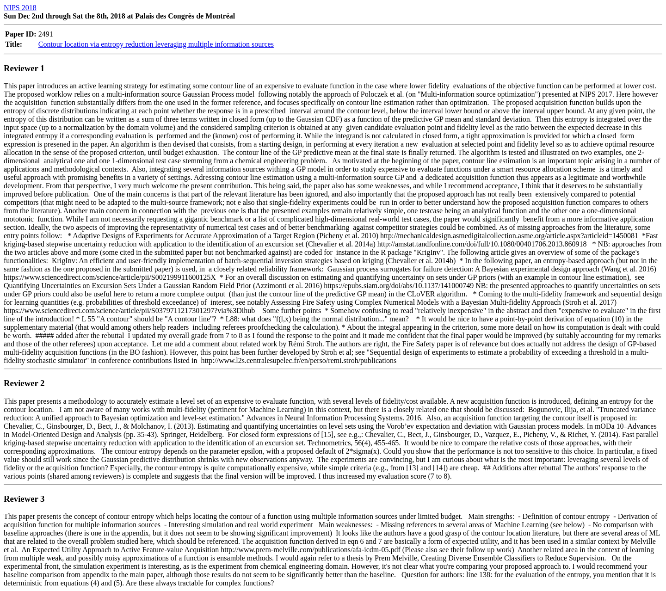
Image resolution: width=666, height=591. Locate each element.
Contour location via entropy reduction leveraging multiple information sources (156, 44)
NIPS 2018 (20, 8)
